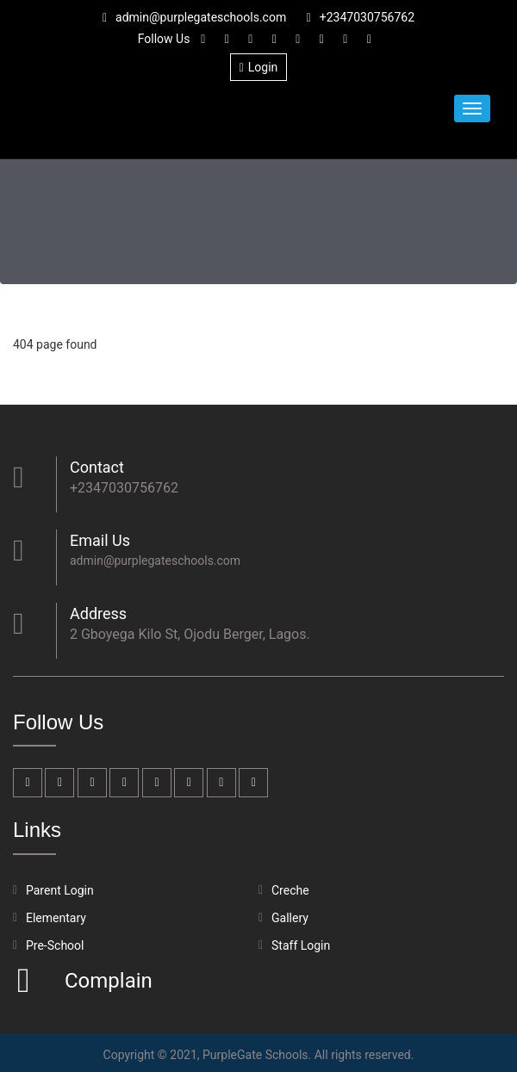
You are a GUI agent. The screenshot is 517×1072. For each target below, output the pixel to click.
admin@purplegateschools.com (194, 17)
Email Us (100, 540)
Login (259, 67)
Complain (106, 980)
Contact (97, 467)
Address (98, 613)
